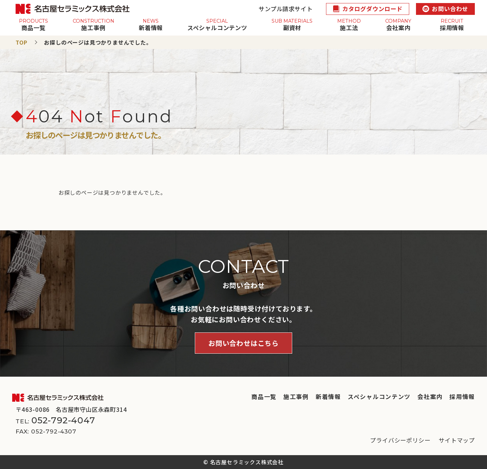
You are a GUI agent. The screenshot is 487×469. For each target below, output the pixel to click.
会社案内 (430, 396)
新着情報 (328, 396)
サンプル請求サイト (285, 8)
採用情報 (462, 396)
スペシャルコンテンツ (379, 396)
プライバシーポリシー (400, 440)
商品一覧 (264, 396)
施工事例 (296, 396)
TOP (21, 42)
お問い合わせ (445, 8)
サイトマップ (457, 440)
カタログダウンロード (367, 8)
